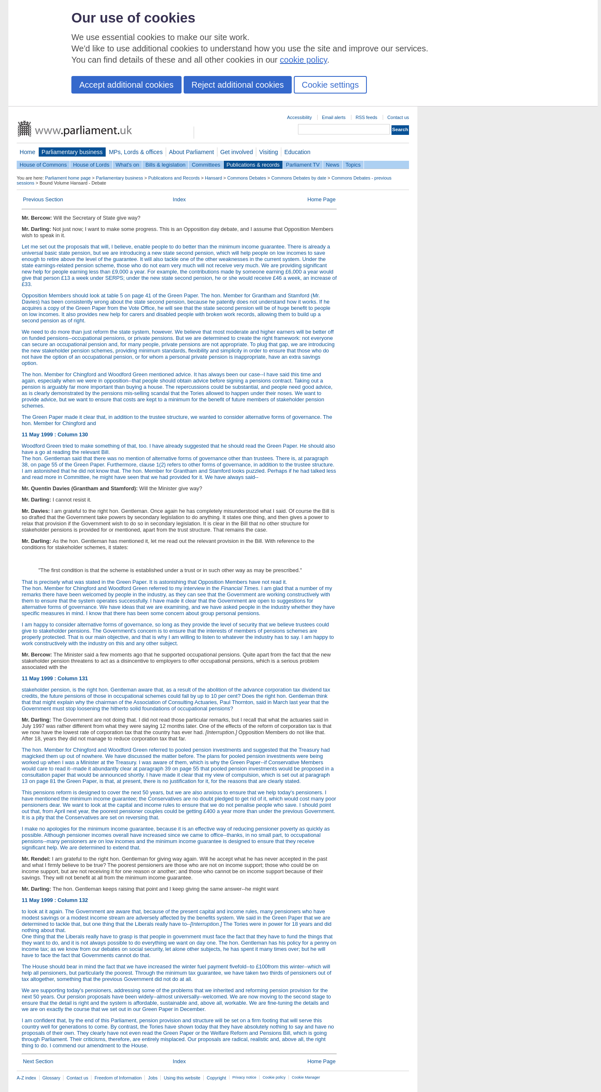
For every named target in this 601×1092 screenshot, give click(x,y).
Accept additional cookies (126, 84)
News (332, 165)
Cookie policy (274, 1077)
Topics (353, 165)
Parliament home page (68, 177)
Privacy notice (244, 1077)
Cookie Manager (306, 1077)
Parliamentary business (72, 152)
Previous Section (43, 199)
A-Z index (26, 1077)
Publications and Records (173, 177)
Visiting (268, 152)
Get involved (236, 152)
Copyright (216, 1077)
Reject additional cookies (238, 84)
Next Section (38, 1061)
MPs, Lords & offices (136, 152)
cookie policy (303, 59)
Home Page (321, 199)
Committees (206, 165)
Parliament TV (303, 165)
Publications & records (253, 165)
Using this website (182, 1077)
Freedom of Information (117, 1077)
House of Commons (43, 165)
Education (297, 152)
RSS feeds (366, 117)
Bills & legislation (165, 165)
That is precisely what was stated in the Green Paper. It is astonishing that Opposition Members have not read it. (154, 582)
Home (27, 152)
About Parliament (191, 152)
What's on (127, 165)
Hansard (213, 177)
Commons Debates (246, 177)
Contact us (398, 117)
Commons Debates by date (298, 177)
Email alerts (334, 117)
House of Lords (91, 165)
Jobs (152, 1077)
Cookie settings (330, 84)
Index (179, 199)
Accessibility (299, 117)
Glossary (52, 1077)
